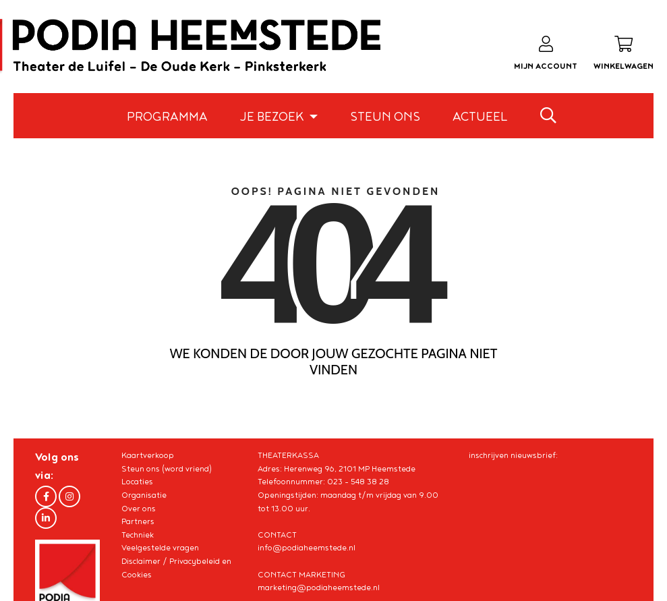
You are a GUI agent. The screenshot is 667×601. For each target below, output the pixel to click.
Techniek (137, 535)
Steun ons (385, 117)
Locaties (137, 482)
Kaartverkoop (147, 456)
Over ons (138, 509)
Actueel (480, 117)
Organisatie (144, 495)
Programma (167, 117)
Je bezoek (273, 117)
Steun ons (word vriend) (166, 469)
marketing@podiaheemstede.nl (319, 588)
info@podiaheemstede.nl (306, 548)
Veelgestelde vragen (160, 548)
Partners (137, 522)
